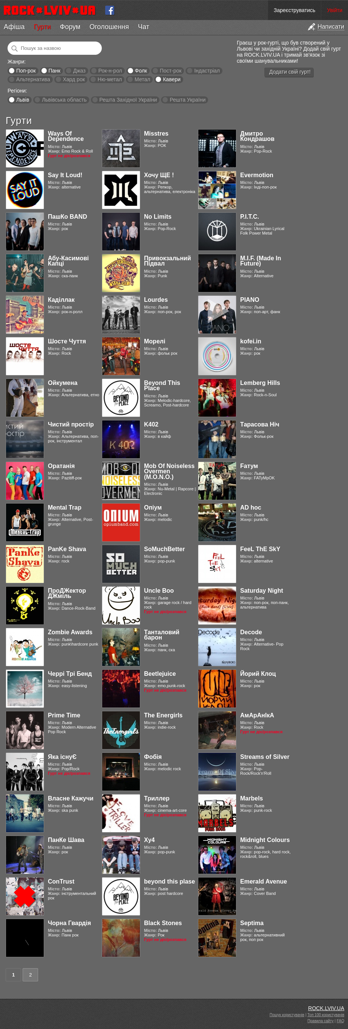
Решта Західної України (128, 100)
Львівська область (64, 100)
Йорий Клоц (258, 674)
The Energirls (163, 715)
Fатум (249, 466)
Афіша (14, 27)
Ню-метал (110, 79)
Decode (251, 632)
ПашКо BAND (67, 216)
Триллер (157, 798)
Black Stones (163, 923)
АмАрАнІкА (257, 715)
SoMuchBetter (164, 549)
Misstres (156, 133)
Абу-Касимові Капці (68, 261)
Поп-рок (26, 71)
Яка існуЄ (62, 757)
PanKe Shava (67, 549)
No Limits (158, 216)
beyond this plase (169, 881)
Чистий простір (71, 424)
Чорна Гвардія (69, 923)
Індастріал (207, 71)
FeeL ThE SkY (260, 549)
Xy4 (149, 840)
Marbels (251, 798)
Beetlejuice (160, 674)
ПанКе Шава (66, 840)
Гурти (42, 27)
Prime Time (64, 715)
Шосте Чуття (67, 341)
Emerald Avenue (263, 881)
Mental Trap (64, 507)
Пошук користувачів (287, 1015)
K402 (151, 424)
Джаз (79, 71)
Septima (252, 923)
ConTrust (61, 881)
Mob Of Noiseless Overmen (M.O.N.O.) (169, 471)
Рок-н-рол (110, 71)
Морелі (154, 341)
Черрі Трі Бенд (70, 674)
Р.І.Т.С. (249, 216)
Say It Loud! (65, 175)
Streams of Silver (265, 757)
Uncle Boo (159, 590)
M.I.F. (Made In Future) (260, 261)
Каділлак (61, 300)
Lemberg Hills (260, 383)
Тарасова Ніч (259, 424)
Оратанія (61, 466)
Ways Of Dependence (66, 136)
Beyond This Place (162, 385)
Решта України (187, 100)
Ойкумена (62, 383)
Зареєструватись (294, 10)
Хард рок (74, 79)
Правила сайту (321, 1021)
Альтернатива (33, 79)
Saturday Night (261, 590)
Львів (22, 100)
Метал (142, 79)
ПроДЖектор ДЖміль (67, 593)
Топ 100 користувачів (325, 1015)
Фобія (153, 757)
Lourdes (156, 300)
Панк (54, 71)
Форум (70, 27)
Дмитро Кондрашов (257, 136)
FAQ (340, 1021)
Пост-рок (171, 71)
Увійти (334, 10)
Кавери (172, 79)
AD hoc (250, 507)
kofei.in (250, 341)
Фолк (141, 71)
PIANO (249, 300)
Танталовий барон (161, 635)
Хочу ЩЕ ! (159, 175)
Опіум (153, 507)
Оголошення (109, 27)
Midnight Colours (265, 840)
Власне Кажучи (71, 798)
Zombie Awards (70, 632)
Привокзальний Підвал (167, 261)
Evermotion (256, 175)
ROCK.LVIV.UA (326, 1008)
